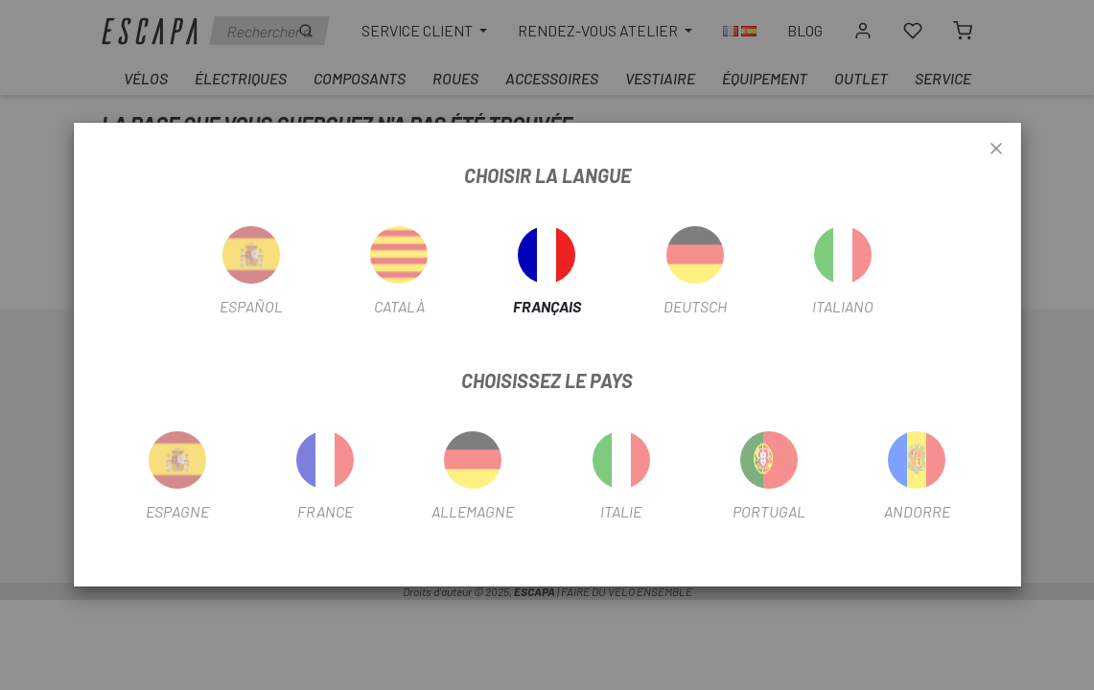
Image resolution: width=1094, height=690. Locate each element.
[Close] (996, 149)
